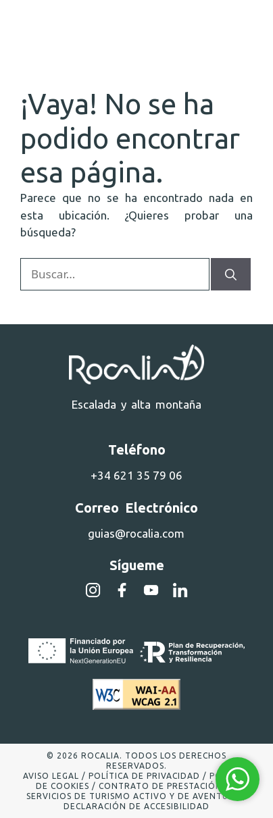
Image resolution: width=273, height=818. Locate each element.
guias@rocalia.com (136, 533)
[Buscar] (231, 274)
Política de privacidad (144, 775)
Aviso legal (51, 775)
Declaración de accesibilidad (136, 806)
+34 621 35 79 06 (136, 475)
